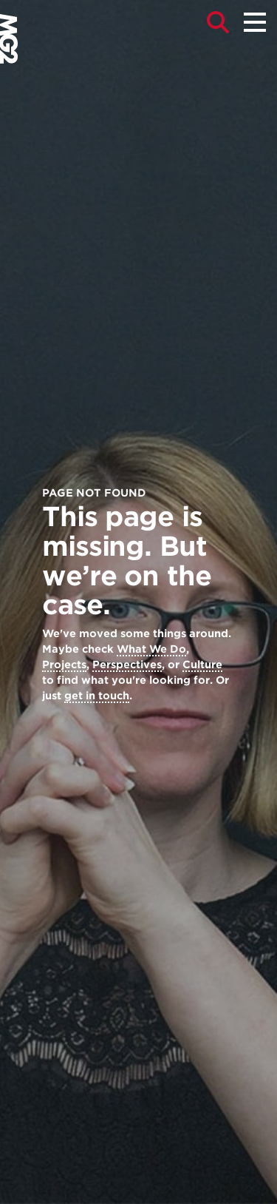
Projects (64, 664)
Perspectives (127, 664)
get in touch (96, 696)
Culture (202, 664)
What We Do (151, 649)
